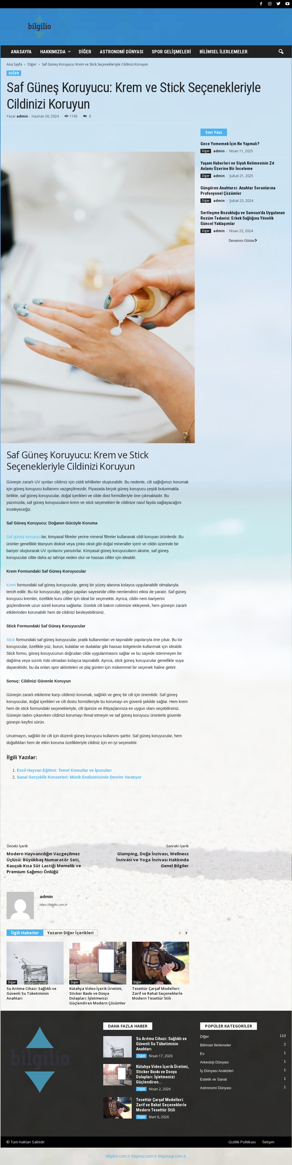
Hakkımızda (55, 51)
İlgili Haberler (25, 932)
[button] (281, 52)
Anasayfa (21, 51)
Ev (202, 1053)
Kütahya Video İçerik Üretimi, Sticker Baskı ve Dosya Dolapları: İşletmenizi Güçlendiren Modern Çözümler (97, 996)
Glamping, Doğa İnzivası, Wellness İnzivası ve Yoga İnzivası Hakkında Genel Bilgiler (152, 859)
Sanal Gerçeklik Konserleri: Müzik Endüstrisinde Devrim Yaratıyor (79, 777)
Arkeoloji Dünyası (214, 1062)
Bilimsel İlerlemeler (224, 51)
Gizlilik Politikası (242, 1141)
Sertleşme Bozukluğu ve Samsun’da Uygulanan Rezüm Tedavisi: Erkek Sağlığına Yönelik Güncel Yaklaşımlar (242, 218)
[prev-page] (179, 933)
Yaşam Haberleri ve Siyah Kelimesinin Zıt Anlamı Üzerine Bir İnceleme (237, 166)
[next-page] (186, 933)
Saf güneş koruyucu (24, 536)
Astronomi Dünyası (121, 51)
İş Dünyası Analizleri (217, 1071)
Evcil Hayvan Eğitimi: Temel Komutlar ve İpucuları (64, 770)
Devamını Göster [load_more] (243, 241)
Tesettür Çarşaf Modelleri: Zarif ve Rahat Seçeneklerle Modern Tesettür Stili (157, 993)
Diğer (85, 51)
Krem (11, 585)
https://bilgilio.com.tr (53, 904)
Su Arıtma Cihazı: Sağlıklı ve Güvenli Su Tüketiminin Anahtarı (31, 993)
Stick (11, 639)
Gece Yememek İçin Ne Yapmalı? (229, 143)
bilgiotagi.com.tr (172, 1156)
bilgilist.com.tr (118, 1156)
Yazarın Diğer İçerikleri (70, 932)
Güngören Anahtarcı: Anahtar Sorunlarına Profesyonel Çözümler (237, 190)
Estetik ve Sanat (213, 1079)
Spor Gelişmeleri (171, 51)
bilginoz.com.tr (144, 1156)
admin (22, 116)
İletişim (268, 1141)
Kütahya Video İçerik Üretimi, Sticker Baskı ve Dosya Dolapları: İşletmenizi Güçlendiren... (162, 1074)
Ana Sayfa (14, 64)
